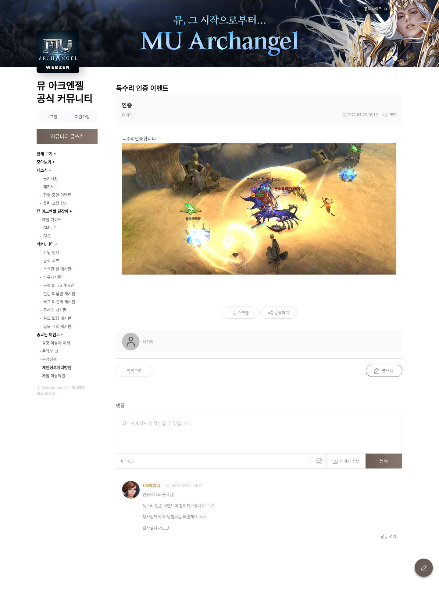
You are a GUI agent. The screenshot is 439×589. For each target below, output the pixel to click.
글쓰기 (387, 370)
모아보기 (44, 162)
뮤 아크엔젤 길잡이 (52, 211)
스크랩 (243, 312)
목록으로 (134, 370)
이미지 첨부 (346, 459)
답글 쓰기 (388, 536)
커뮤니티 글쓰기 (67, 136)
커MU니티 (45, 244)
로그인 (51, 116)
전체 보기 (44, 153)
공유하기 (281, 312)
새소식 (42, 170)
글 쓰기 (424, 568)
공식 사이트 (373, 9)
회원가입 (82, 116)
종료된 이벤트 (48, 334)
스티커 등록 (319, 461)
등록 (384, 461)
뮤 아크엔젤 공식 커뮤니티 (64, 91)
